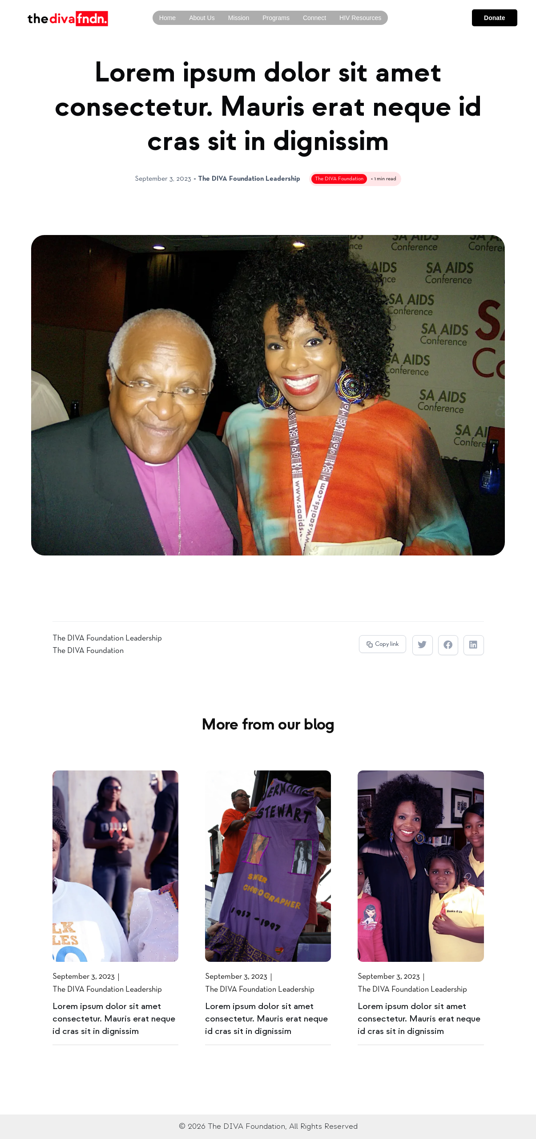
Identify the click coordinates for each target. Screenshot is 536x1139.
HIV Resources (360, 17)
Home (167, 17)
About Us (202, 17)
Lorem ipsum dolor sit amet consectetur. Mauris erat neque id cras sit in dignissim (113, 1019)
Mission (238, 17)
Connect (314, 17)
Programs (276, 17)
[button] (382, 644)
